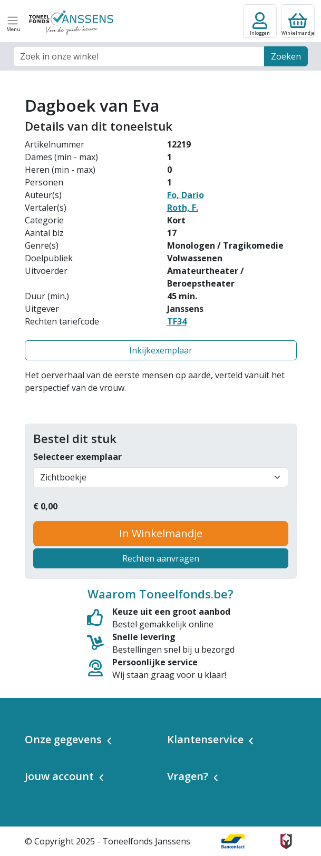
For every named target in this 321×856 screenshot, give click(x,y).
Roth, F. (182, 207)
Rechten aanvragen (160, 558)
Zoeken (286, 56)
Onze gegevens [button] (63, 739)
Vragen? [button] (187, 776)
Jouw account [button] (59, 776)
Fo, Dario (185, 195)
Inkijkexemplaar (160, 350)
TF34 (177, 321)
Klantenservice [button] (205, 739)
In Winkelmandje (160, 533)
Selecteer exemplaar (77, 457)
